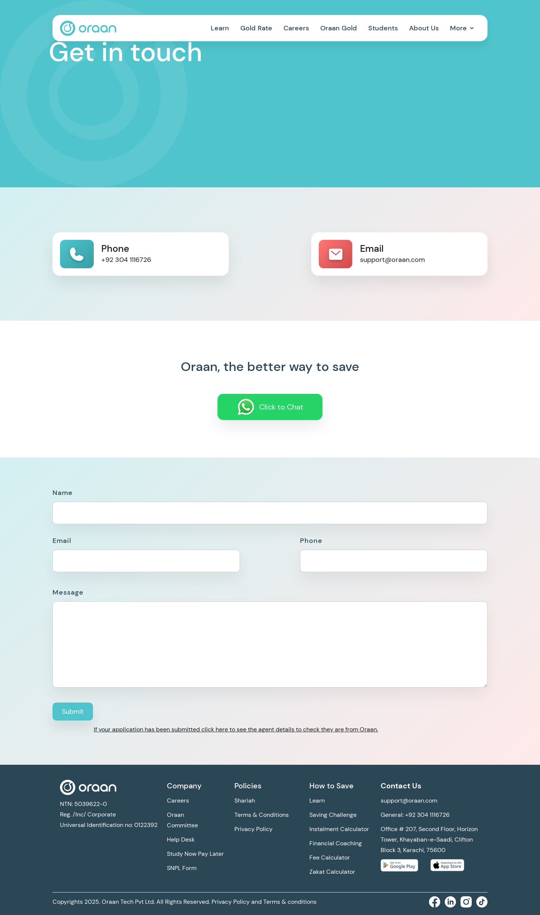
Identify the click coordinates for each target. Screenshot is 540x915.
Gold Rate (256, 28)
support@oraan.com (409, 800)
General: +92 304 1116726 (415, 815)
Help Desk (181, 839)
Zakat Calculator (332, 872)
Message (68, 592)
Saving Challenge (333, 815)
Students (383, 28)
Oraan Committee (182, 820)
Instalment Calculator (339, 829)
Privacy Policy (253, 829)
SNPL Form (181, 868)
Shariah (244, 800)
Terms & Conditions (261, 815)
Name (62, 492)
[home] (88, 28)
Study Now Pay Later (195, 854)
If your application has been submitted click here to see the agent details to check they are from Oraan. (236, 729)
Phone (311, 540)
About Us (424, 28)
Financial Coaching (335, 843)
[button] (462, 28)
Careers (296, 28)
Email (61, 540)
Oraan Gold (338, 28)
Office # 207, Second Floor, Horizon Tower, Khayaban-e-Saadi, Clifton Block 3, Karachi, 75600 (429, 839)
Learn (220, 28)
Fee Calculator (329, 857)
